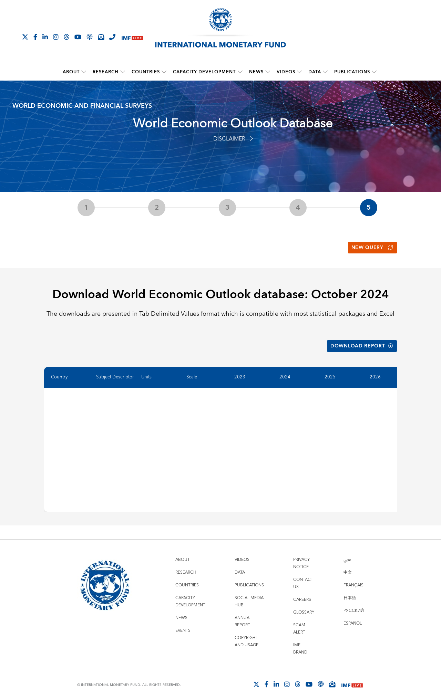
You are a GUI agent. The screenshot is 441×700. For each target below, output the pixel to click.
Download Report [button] (361, 343)
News (256, 72)
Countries (146, 72)
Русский (353, 606)
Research (106, 72)
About (71, 72)
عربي (347, 556)
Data (314, 72)
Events (183, 626)
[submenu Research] (123, 72)
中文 (347, 568)
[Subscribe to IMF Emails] (101, 37)
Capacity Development (204, 72)
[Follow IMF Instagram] (56, 37)
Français (353, 581)
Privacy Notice (301, 559)
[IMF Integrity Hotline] (112, 37)
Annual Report (243, 617)
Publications (352, 72)
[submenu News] (268, 72)
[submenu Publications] (374, 72)
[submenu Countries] (164, 72)
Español (352, 619)
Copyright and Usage (246, 637)
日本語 (349, 594)
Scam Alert (299, 625)
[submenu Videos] (299, 72)
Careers (302, 595)
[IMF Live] (132, 37)
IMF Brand (300, 645)
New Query (372, 246)
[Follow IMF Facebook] (35, 37)
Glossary (303, 608)
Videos (286, 72)
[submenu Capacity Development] (240, 72)
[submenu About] (84, 72)
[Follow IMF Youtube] (77, 37)
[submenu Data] (325, 72)
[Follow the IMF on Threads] (66, 37)
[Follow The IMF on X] (25, 37)
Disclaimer (233, 139)
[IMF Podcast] (89, 37)
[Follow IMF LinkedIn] (45, 37)
